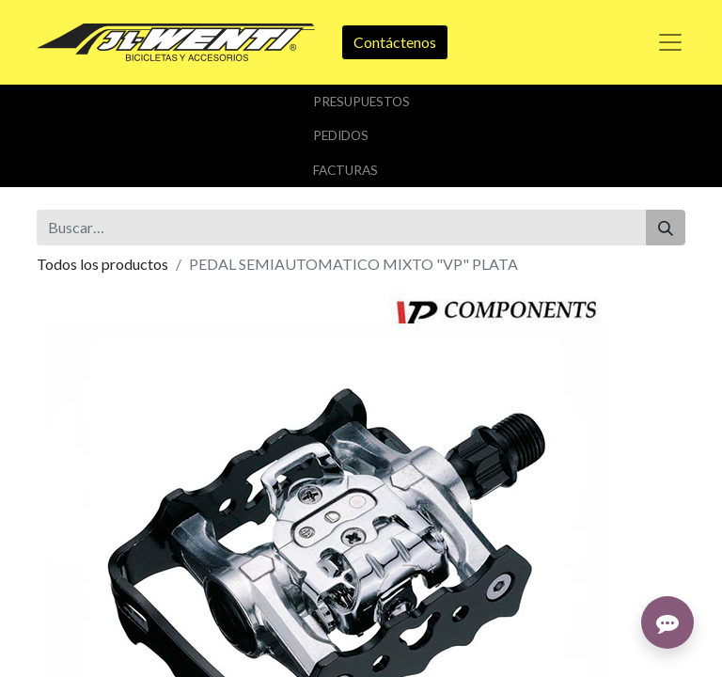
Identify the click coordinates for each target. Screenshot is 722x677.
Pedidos (341, 135)
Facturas (345, 170)
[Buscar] (665, 227)
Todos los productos (102, 264)
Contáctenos (394, 42)
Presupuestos (361, 101)
